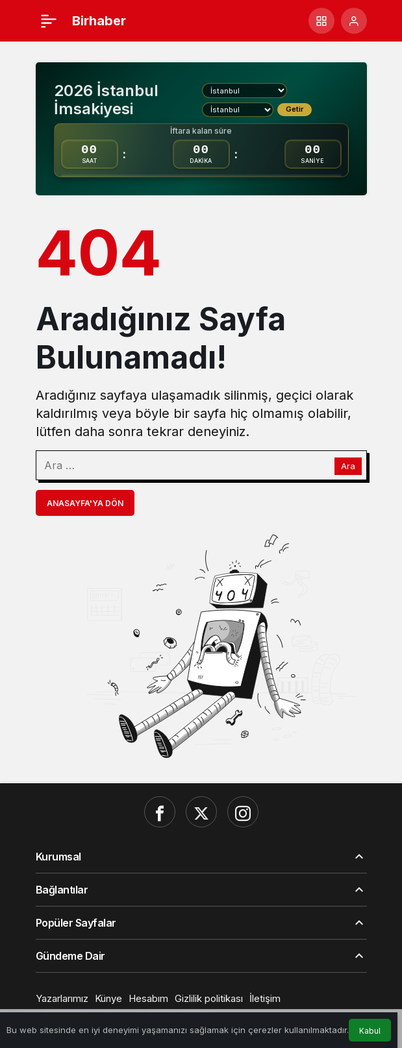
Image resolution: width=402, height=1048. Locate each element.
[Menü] (49, 21)
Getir (294, 109)
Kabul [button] (370, 1031)
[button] (321, 21)
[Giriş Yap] (354, 21)
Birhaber (99, 21)
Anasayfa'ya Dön (85, 503)
